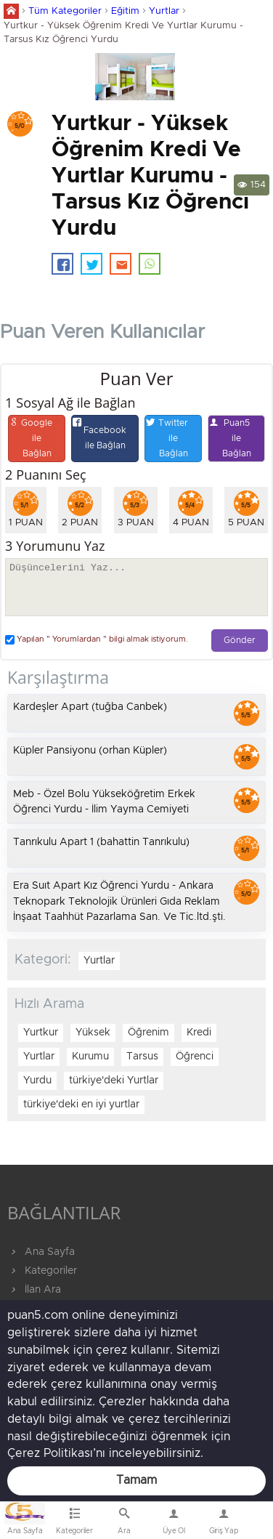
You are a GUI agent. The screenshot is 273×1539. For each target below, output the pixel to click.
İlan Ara (34, 1290)
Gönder (240, 640)
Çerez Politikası (50, 1453)
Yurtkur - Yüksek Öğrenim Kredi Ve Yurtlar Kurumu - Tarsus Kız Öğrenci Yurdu (123, 32)
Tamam (136, 1480)
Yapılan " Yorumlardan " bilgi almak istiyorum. (96, 640)
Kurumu (90, 1056)
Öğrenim (148, 1032)
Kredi (199, 1032)
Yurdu (37, 1080)
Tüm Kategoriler (65, 11)
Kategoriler (42, 1271)
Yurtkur (40, 1032)
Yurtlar (164, 11)
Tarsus (142, 1056)
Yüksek (93, 1032)
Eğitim (125, 11)
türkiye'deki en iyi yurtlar (81, 1104)
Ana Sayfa (41, 1252)
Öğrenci (194, 1056)
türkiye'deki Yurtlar (113, 1080)
